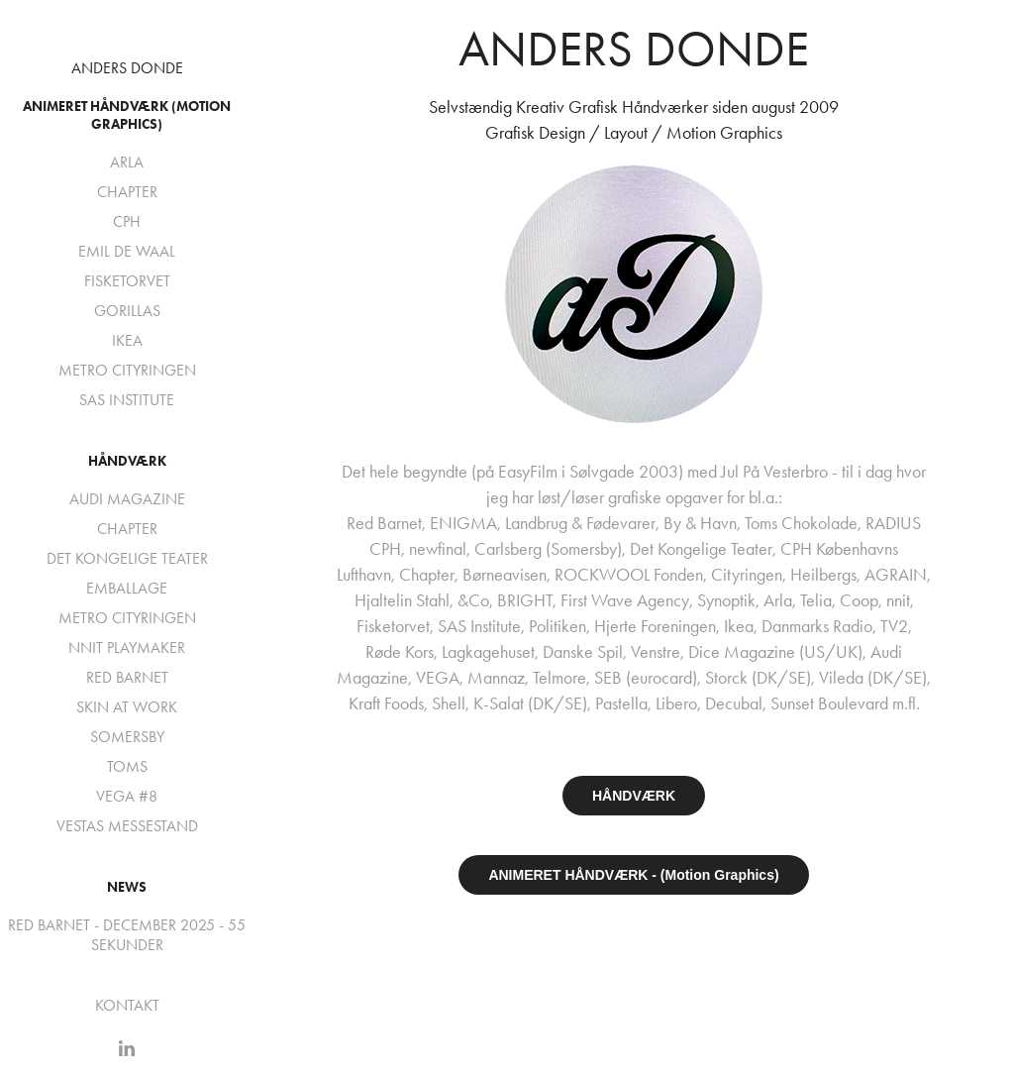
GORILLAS (127, 310)
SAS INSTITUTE (126, 399)
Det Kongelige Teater (701, 549)
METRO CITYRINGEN (127, 370)
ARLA (127, 162)
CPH (127, 221)
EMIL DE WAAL (126, 251)
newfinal (437, 549)
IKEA (127, 340)
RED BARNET (127, 677)
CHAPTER (127, 191)
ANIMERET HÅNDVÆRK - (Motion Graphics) (633, 875)
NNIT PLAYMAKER (126, 647)
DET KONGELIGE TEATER (127, 558)
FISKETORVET (127, 280)
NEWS (127, 887)
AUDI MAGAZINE (127, 498)
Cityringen (746, 575)
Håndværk (127, 461)
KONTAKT (127, 1005)
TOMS (127, 766)
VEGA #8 (126, 796)
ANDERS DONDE (127, 67)
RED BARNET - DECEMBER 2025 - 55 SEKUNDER (127, 935)
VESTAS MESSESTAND (127, 825)
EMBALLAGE (126, 588)
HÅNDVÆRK (633, 796)
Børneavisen (504, 575)
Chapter (427, 575)
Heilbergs (823, 575)
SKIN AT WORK (126, 707)
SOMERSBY (127, 736)
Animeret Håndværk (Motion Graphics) (127, 115)
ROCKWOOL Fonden (629, 575)
